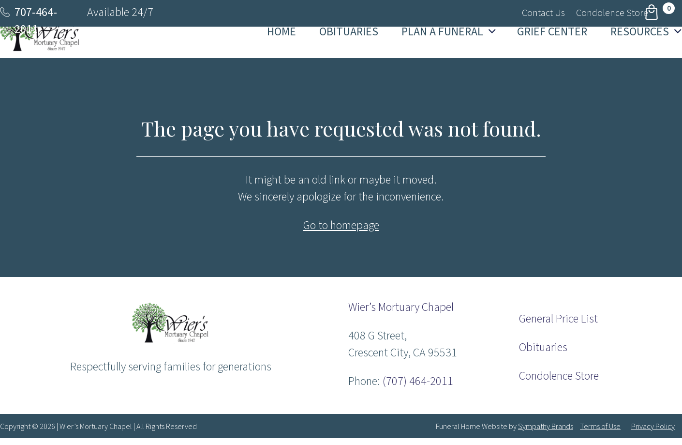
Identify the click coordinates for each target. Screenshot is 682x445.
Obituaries (543, 347)
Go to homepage (341, 225)
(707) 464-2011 (418, 381)
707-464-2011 (36, 21)
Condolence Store (559, 376)
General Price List (558, 318)
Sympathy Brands (545, 426)
